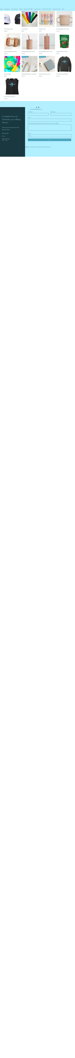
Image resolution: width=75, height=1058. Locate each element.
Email (29, 117)
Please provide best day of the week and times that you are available (43, 123)
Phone (29, 133)
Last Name (53, 111)
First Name (30, 111)
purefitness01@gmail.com (36, 109)
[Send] (49, 140)
